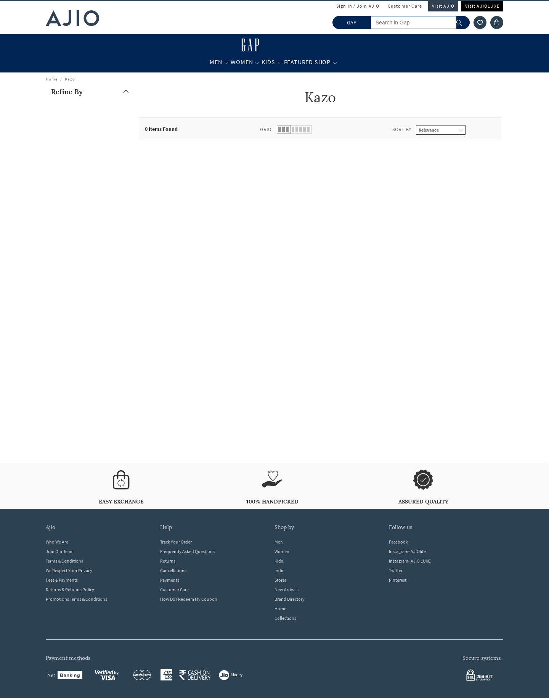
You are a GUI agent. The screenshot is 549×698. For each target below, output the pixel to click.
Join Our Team (60, 551)
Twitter (396, 570)
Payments (169, 580)
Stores (280, 580)
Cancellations (173, 570)
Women (281, 551)
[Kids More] (279, 62)
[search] (463, 22)
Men (278, 542)
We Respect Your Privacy (69, 570)
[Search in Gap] (420, 22)
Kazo (70, 79)
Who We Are (57, 542)
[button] (91, 91)
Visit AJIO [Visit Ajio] (443, 6)
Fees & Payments (62, 580)
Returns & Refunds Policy (70, 589)
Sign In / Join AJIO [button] (358, 6)
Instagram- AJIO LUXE (409, 561)
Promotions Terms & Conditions (76, 599)
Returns (167, 561)
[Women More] (257, 62)
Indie (279, 570)
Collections (285, 618)
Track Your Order (176, 542)
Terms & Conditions (64, 561)
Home (52, 79)
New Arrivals (286, 589)
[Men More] (226, 62)
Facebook (398, 542)
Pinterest (397, 580)
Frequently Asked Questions (187, 551)
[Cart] (496, 22)
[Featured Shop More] (335, 62)
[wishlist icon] (480, 22)
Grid (265, 129)
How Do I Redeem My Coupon (188, 599)
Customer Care (405, 6)
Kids (278, 561)
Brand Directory (289, 599)
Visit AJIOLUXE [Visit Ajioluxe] (482, 6)
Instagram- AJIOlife (407, 551)
